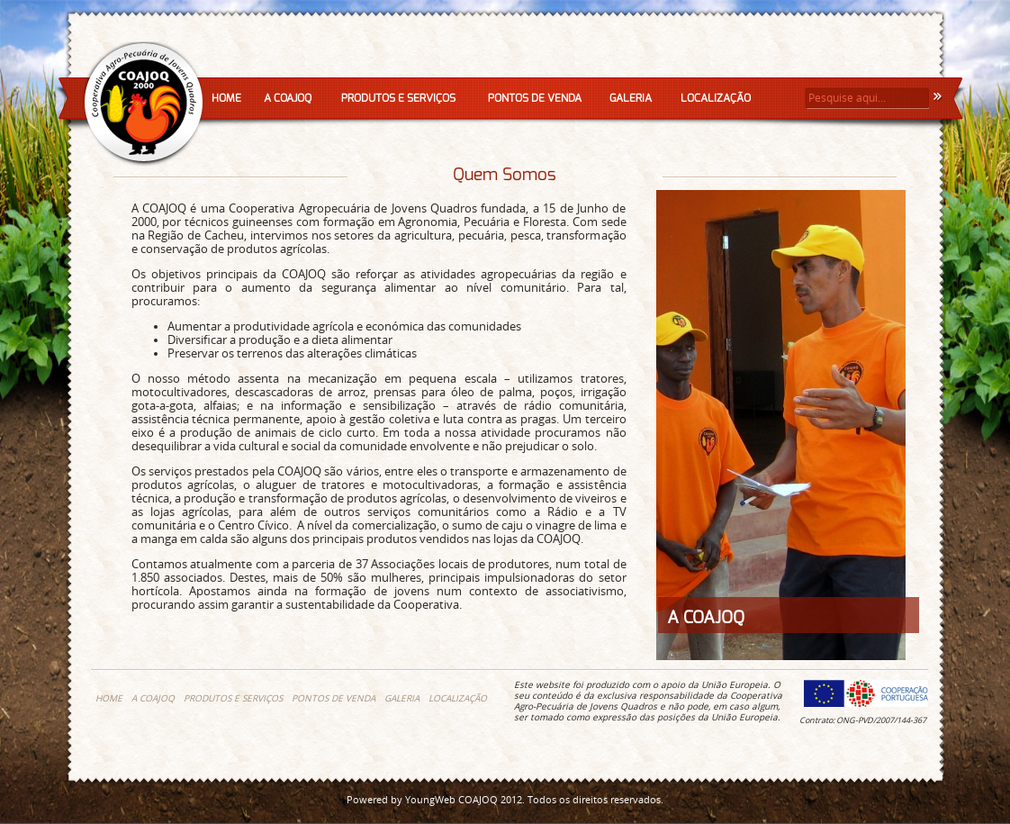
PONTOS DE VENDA (535, 98)
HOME (226, 98)
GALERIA (630, 98)
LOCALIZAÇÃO (716, 98)
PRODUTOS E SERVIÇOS (398, 98)
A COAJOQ (287, 98)
